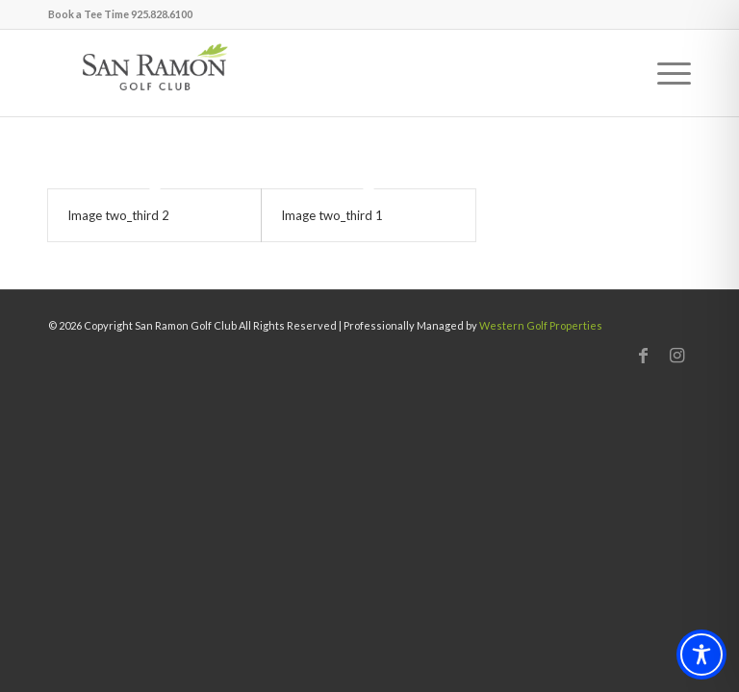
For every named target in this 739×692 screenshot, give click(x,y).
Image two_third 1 (332, 215)
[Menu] (664, 73)
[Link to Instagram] (676, 354)
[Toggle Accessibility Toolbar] (701, 654)
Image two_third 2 (118, 215)
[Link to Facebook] (642, 354)
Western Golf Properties (540, 325)
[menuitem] (664, 73)
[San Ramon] (154, 73)
